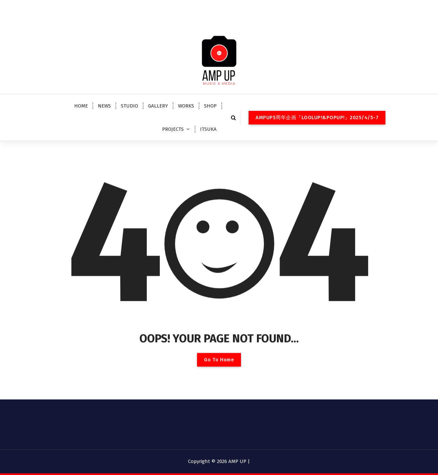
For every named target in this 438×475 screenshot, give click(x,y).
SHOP (210, 106)
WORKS (186, 106)
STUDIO (129, 106)
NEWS (104, 106)
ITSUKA (208, 129)
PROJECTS (173, 129)
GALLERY (158, 106)
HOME (81, 106)
